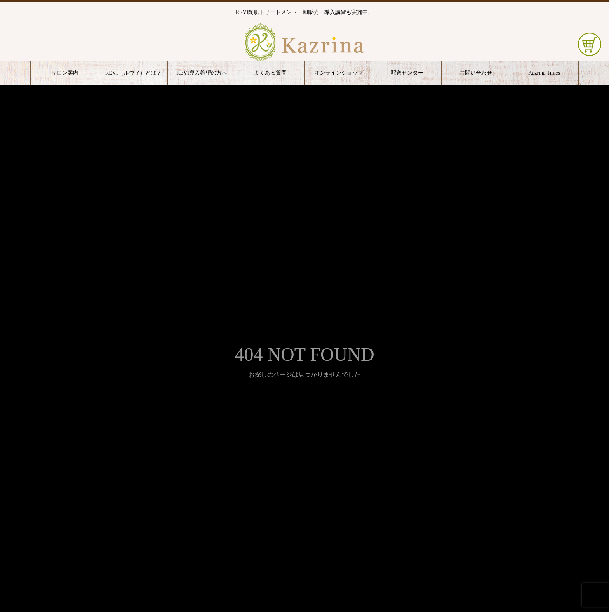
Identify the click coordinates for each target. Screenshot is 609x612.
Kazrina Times (544, 73)
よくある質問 (270, 73)
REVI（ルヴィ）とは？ (133, 73)
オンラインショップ (338, 73)
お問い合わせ (475, 73)
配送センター (407, 73)
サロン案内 (64, 73)
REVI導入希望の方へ (201, 73)
